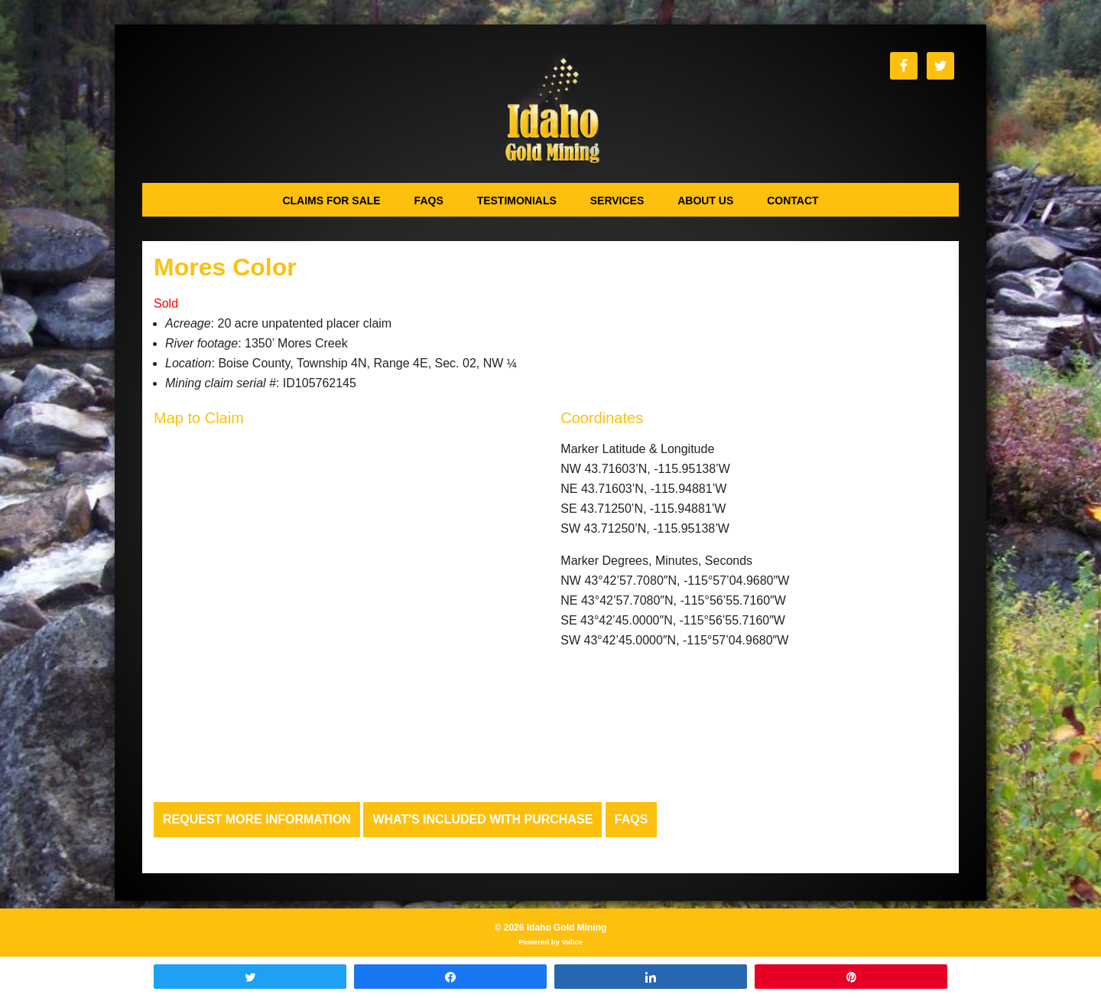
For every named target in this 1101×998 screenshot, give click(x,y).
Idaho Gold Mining (551, 111)
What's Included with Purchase (482, 819)
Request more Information (257, 819)
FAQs (631, 819)
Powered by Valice (550, 942)
